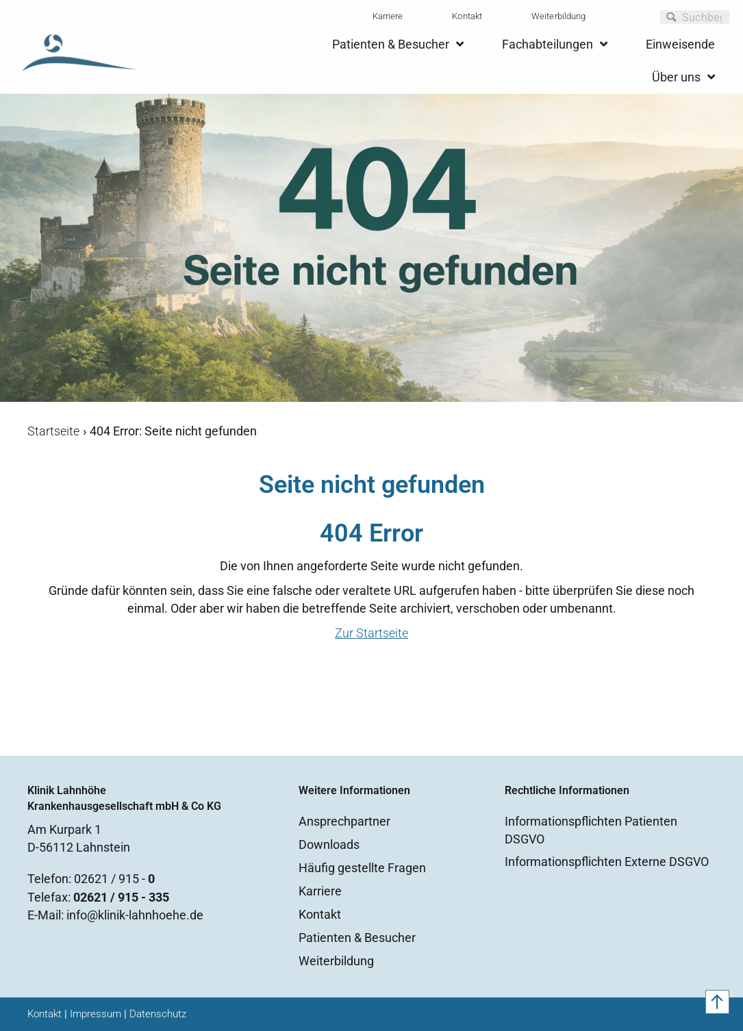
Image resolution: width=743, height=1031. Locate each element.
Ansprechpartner (344, 821)
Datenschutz (157, 1014)
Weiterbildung (558, 16)
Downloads (329, 844)
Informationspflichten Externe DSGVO (607, 861)
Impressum (95, 1014)
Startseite (53, 431)
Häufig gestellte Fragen (362, 868)
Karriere (388, 16)
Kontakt (467, 16)
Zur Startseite (371, 633)
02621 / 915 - (114, 878)
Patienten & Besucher (357, 937)
